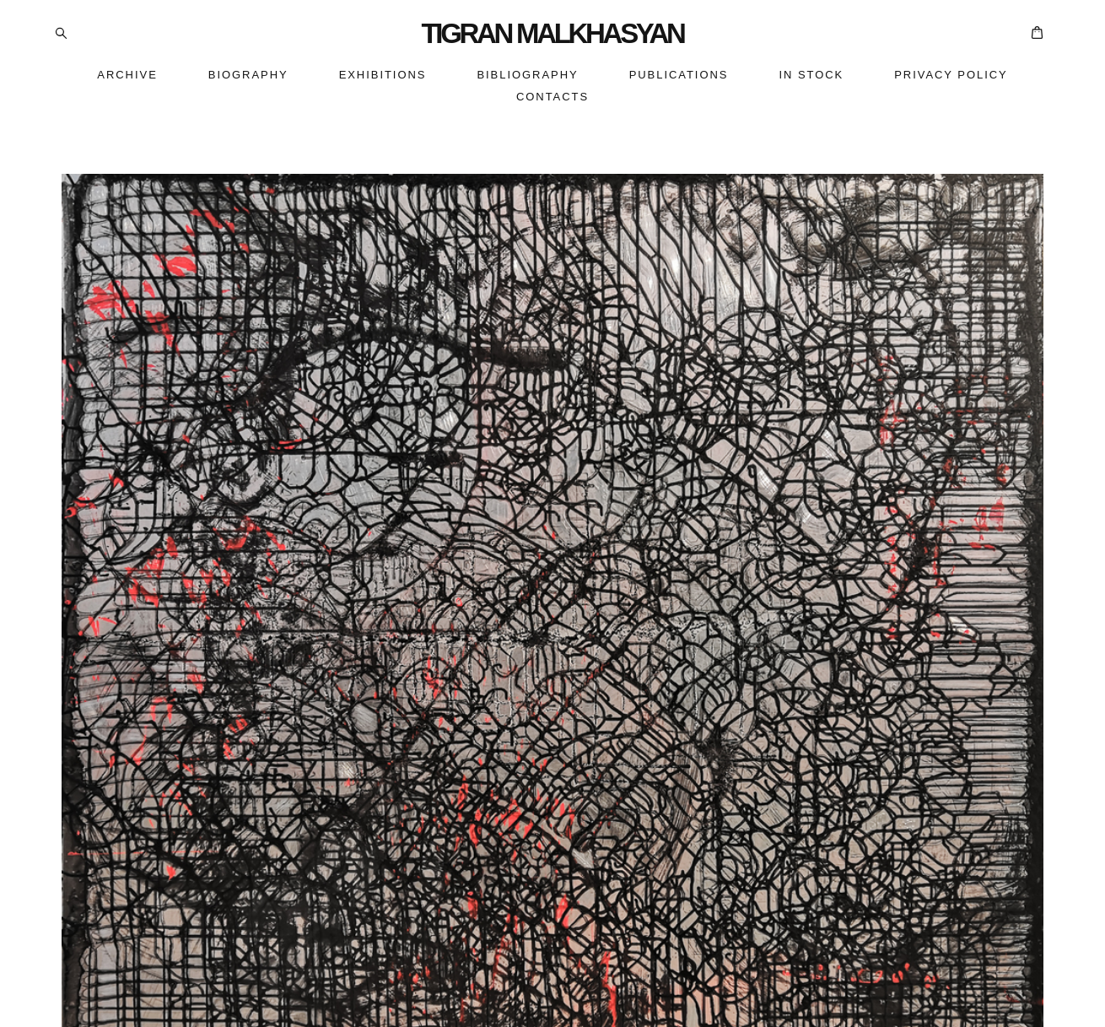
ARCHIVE (127, 74)
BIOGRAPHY (248, 74)
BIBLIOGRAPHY (527, 74)
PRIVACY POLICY (950, 74)
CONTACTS (552, 96)
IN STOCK (811, 74)
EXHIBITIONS (383, 74)
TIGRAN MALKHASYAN (552, 33)
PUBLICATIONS (679, 74)
